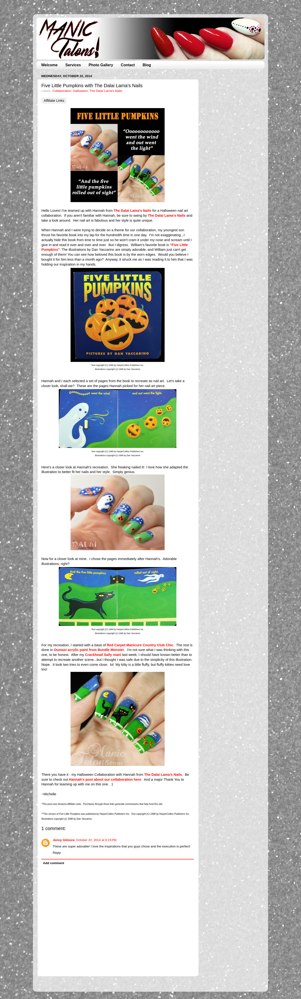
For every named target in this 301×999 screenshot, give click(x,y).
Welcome (49, 65)
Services (73, 65)
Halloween (80, 91)
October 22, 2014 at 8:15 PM (96, 840)
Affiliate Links (54, 100)
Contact (128, 65)
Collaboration (61, 91)
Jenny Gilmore (64, 840)
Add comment (53, 863)
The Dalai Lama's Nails (106, 91)
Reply (57, 852)
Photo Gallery (101, 65)
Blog (147, 65)
